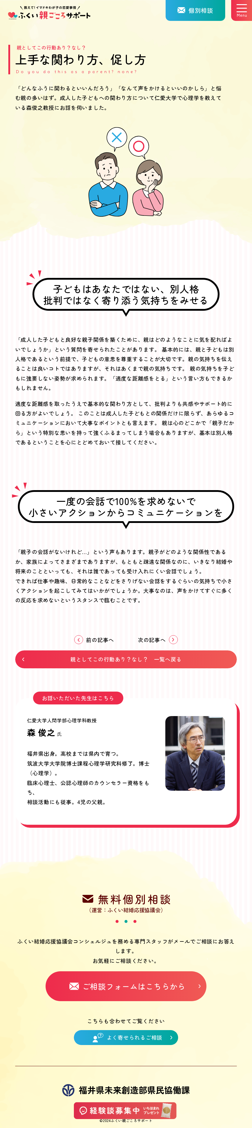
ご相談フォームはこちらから (127, 986)
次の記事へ (152, 640)
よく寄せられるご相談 (127, 1037)
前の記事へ (100, 640)
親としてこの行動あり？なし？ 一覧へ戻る (126, 659)
